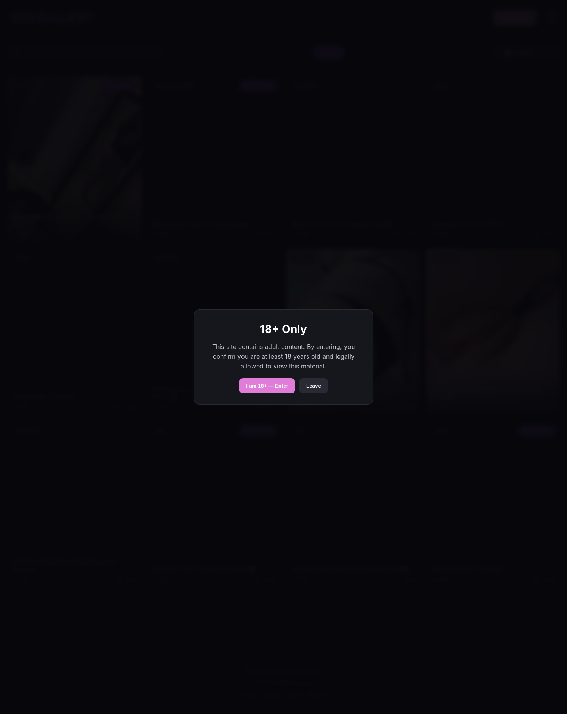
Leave (313, 386)
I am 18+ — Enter (267, 386)
